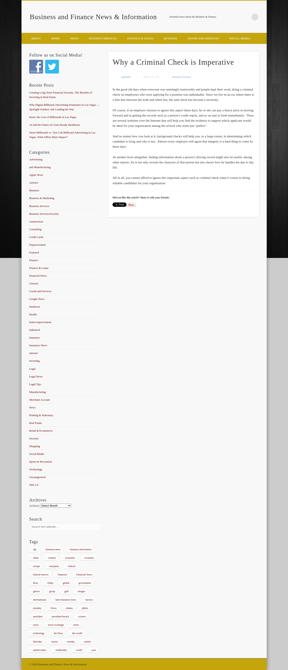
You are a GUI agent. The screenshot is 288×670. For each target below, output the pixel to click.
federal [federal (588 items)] (71, 566)
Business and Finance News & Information (93, 17)
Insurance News (38, 345)
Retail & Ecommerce (41, 430)
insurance (34, 337)
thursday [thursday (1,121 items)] (37, 641)
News (74, 38)
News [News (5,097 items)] (54, 608)
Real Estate (35, 423)
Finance (33, 260)
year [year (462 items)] (93, 650)
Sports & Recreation (40, 461)
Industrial (34, 329)
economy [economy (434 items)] (89, 557)
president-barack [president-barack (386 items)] (60, 616)
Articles (33, 182)
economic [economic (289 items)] (70, 557)
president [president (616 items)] (38, 616)
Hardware (34, 306)
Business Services (103, 38)
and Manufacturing (40, 167)
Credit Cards (36, 237)
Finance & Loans (140, 38)
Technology (35, 469)
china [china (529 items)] (36, 557)
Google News (37, 299)
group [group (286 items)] (52, 591)
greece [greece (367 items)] (36, 591)
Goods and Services (203, 38)
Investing (34, 360)
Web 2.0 (34, 484)
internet (33, 353)
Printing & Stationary (41, 415)
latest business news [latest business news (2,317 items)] (65, 599)
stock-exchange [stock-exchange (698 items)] (56, 624)
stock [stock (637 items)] (36, 624)
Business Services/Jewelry (44, 213)
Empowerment (37, 244)
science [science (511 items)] (82, 616)
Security (34, 438)
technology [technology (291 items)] (39, 633)
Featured (34, 252)
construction (36, 221)
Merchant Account (39, 399)
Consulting (35, 229)
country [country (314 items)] (52, 557)
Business (170, 38)
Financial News (38, 275)
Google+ (246, 17)
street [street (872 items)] (76, 624)
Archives (34, 505)
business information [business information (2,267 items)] (80, 549)
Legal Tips (35, 384)
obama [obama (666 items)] (69, 608)
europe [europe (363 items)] (36, 566)
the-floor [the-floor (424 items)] (58, 633)
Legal (32, 368)
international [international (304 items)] (39, 599)
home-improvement (40, 322)
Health (33, 314)
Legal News (36, 376)
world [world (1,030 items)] (79, 650)
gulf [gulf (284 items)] (66, 591)
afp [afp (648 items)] (34, 549)
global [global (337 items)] (66, 582)
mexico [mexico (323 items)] (89, 599)
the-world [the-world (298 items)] (77, 633)
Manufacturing (37, 392)
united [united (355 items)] (87, 641)
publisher (126, 76)
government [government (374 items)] (85, 582)
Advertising (35, 159)
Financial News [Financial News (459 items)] (84, 574)
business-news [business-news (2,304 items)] (53, 549)
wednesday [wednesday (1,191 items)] (61, 650)
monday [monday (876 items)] (37, 608)
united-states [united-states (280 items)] (39, 650)
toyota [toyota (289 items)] (54, 641)
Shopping (34, 446)
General (33, 283)
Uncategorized (37, 477)
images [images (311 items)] (81, 591)
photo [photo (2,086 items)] (85, 608)
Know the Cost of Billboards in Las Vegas (52, 117)
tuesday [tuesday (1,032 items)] (71, 641)
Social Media (239, 38)
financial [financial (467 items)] (62, 574)
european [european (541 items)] (54, 566)
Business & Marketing (41, 198)
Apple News (36, 174)
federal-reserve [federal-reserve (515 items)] (41, 574)
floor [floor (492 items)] (35, 582)
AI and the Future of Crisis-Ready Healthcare (54, 124)
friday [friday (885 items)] (50, 582)
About (36, 38)
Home (55, 38)
